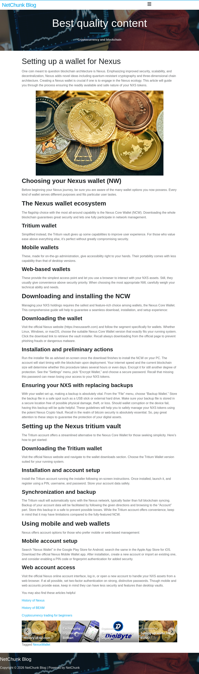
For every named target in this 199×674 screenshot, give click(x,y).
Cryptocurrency (32, 633)
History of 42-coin (37, 638)
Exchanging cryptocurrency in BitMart (76, 633)
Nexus (37, 644)
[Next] (171, 631)
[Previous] (27, 631)
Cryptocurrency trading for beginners (47, 615)
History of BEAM (33, 607)
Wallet (46, 644)
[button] (149, 4)
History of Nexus (33, 600)
